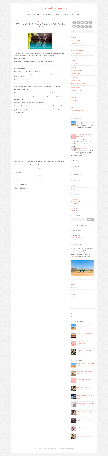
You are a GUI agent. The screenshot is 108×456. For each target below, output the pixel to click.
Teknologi (56, 14)
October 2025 (74, 199)
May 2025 (73, 210)
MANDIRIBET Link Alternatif (77, 57)
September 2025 (75, 201)
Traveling (65, 14)
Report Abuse (77, 230)
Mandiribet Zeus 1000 (76, 90)
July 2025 (73, 206)
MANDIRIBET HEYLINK (76, 70)
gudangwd (73, 97)
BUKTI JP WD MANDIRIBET (77, 47)
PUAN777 (73, 104)
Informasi (37, 14)
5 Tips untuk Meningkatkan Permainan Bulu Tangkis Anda (40, 25)
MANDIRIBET (74, 67)
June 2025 (73, 208)
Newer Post (17, 179)
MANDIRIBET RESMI (76, 73)
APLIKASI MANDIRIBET (76, 53)
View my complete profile (76, 240)
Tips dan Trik (47, 14)
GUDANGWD (74, 100)
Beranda (73, 189)
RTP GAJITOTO (74, 77)
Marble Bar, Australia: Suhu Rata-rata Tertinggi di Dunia (83, 249)
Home (29, 14)
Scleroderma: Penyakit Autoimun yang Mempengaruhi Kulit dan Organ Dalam (85, 412)
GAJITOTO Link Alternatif (77, 43)
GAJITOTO (73, 60)
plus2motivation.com (54, 8)
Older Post (63, 179)
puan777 (73, 107)
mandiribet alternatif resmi (77, 63)
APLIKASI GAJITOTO (76, 40)
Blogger (85, 225)
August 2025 (74, 203)
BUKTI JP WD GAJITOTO (77, 80)
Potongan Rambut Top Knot (83, 427)
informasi (40, 21)
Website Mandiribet (75, 87)
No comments (44, 31)
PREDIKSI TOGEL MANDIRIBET (78, 50)
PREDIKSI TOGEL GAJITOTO (78, 83)
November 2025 (74, 196)
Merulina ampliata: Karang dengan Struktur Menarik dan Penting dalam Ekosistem (84, 397)
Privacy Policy (75, 14)
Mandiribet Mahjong (75, 93)
